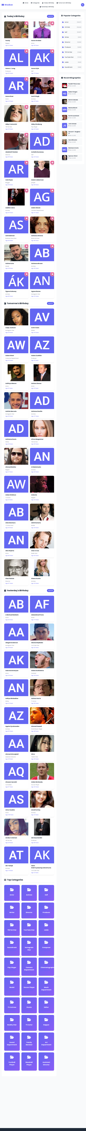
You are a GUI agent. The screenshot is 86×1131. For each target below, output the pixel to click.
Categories (35, 3)
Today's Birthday (48, 3)
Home (25, 3)
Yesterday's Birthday (47, 7)
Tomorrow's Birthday (64, 3)
